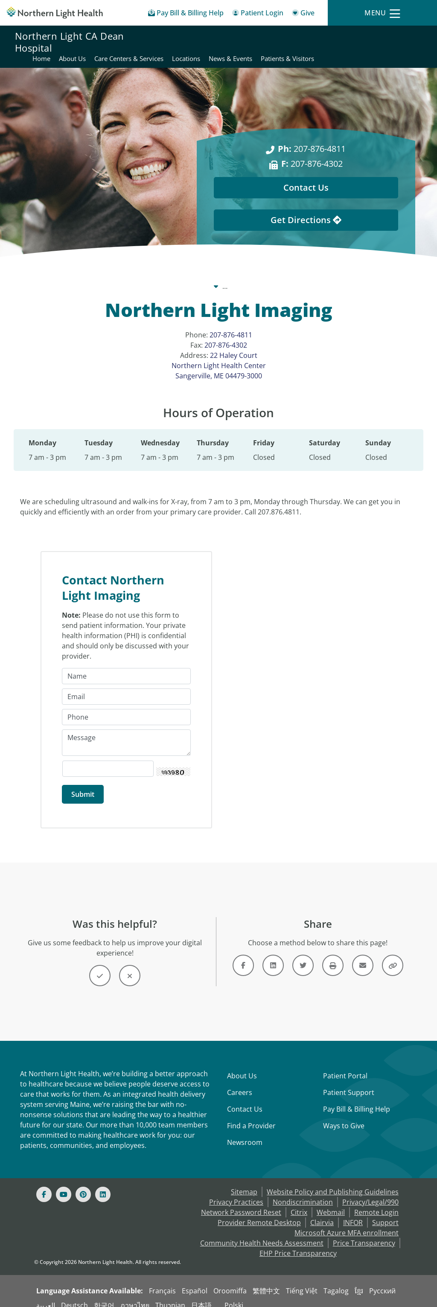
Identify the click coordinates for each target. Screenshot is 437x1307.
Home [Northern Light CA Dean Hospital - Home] (211, 36)
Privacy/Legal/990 (370, 1192)
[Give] (303, 14)
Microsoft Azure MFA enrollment (346, 1223)
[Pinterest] (83, 1185)
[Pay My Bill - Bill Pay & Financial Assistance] (186, 14)
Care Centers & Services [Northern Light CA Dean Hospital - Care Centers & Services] (298, 36)
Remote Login (376, 1203)
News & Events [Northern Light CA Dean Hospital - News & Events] (400, 36)
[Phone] (126, 708)
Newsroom (244, 1133)
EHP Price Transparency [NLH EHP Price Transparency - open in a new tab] (298, 1244)
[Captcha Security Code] (108, 759)
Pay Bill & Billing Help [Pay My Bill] (356, 1099)
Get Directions (306, 209)
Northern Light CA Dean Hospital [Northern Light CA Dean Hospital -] (224, 276)
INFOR (353, 1213)
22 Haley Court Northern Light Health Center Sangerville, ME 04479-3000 (219, 355)
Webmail (331, 1203)
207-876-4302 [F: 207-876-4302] (312, 153)
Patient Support (348, 1083)
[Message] (126, 733)
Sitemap (244, 1182)
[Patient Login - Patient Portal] (257, 14)
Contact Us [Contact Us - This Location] (306, 177)
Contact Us (244, 1099)
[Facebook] (44, 1185)
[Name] (126, 667)
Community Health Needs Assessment (261, 1233)
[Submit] (83, 784)
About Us (242, 1066)
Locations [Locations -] (302, 276)
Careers (239, 1083)
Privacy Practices (236, 1192)
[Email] (126, 687)
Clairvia (322, 1213)
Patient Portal (345, 1066)
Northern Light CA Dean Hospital (69, 41)
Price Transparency (364, 1233)
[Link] (243, 956)
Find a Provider (251, 1116)
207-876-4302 (225, 335)
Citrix (299, 1203)
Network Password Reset (241, 1203)
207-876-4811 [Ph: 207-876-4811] (312, 138)
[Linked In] (103, 1185)
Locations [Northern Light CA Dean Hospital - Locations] (355, 36)
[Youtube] (63, 1185)
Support (385, 1213)
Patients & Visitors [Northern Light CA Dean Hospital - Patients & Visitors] (395, 47)
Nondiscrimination (303, 1192)
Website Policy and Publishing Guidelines (333, 1182)
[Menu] (382, 13)
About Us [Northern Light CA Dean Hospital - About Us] (241, 36)
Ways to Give (343, 1116)
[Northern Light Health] (54, 13)
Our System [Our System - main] (142, 276)
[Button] (100, 966)
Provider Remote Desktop (259, 1213)
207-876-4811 (231, 324)
